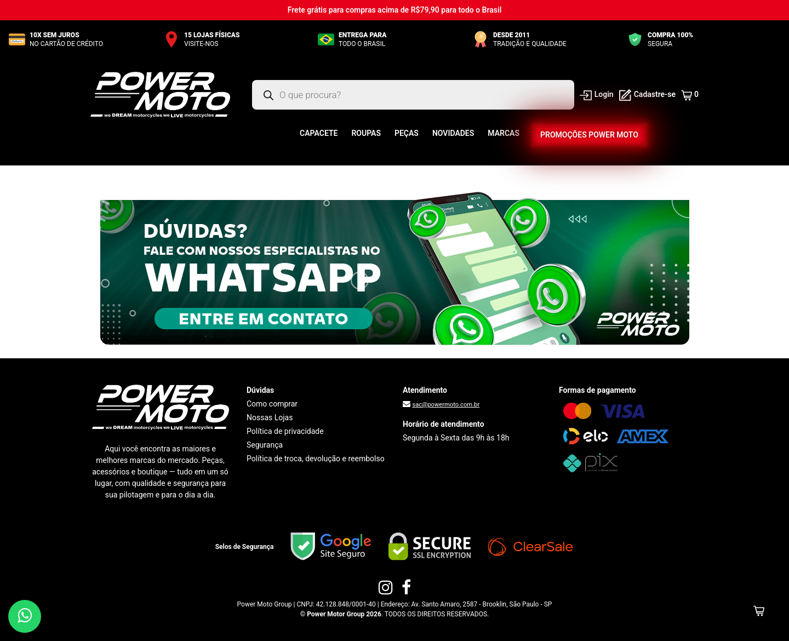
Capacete (319, 133)
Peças (407, 133)
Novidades (453, 133)
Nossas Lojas (270, 417)
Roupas (366, 133)
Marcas (503, 133)
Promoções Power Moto (589, 134)
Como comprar (272, 403)
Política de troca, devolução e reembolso (316, 458)
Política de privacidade (285, 431)
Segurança (265, 444)
